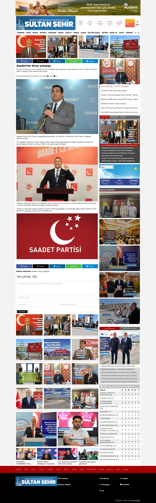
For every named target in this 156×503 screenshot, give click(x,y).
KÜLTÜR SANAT (94, 33)
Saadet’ (35, 271)
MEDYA (61, 33)
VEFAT (121, 33)
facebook (104, 478)
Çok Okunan (110, 328)
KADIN (83, 33)
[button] (138, 32)
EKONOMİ (52, 33)
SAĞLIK (68, 33)
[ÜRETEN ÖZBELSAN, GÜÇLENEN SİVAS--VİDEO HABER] (119, 347)
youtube (124, 484)
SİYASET (43, 33)
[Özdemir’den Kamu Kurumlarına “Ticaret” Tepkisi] (31, 46)
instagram (105, 484)
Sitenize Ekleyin (64, 484)
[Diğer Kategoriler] (135, 33)
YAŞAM (76, 33)
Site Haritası (63, 478)
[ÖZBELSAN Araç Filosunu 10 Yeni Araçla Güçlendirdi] (94, 46)
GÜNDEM (20, 33)
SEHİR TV (113, 33)
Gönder (22, 311)
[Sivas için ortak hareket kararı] (85, 374)
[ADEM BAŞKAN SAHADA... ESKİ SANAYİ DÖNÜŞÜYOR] (29, 374)
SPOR (28, 33)
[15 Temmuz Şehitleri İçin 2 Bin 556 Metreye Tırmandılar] (57, 350)
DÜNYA (35, 33)
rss (102, 491)
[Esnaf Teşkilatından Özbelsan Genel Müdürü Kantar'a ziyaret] (62, 46)
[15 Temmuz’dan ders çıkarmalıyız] (29, 399)
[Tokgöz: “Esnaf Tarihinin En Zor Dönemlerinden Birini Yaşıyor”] (85, 350)
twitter (124, 478)
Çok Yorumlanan (130, 328)
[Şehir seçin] (107, 167)
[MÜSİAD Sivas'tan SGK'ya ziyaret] (85, 399)
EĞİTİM (105, 33)
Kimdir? (129, 33)
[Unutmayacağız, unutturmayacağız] (57, 374)
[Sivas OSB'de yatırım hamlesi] (57, 399)
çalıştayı (46, 271)
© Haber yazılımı (127, 500)
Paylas (24, 61)
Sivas (40, 271)
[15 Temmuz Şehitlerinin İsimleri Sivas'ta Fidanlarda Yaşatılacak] (125, 46)
